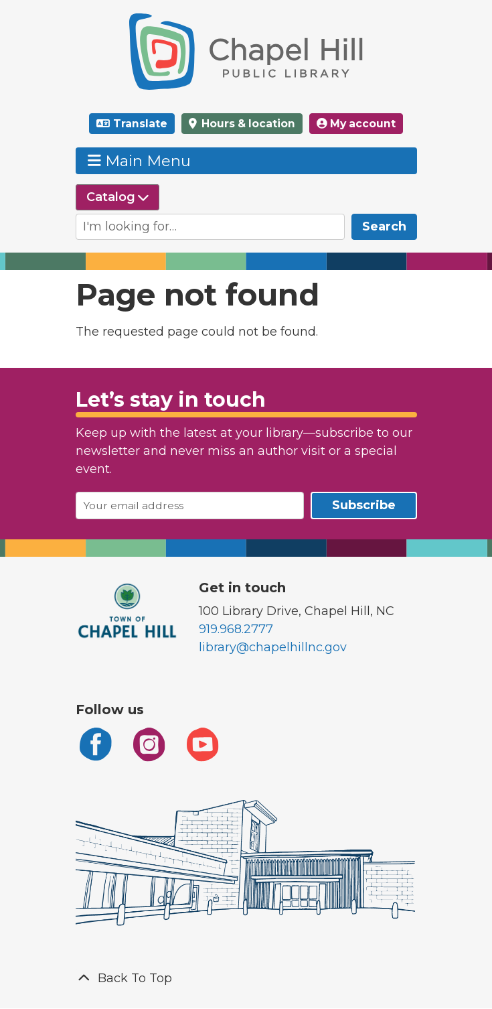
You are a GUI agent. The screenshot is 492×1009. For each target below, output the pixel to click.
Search (384, 226)
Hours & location (247, 123)
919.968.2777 (236, 629)
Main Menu (139, 160)
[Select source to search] (117, 197)
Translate (140, 123)
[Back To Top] (246, 978)
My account (356, 123)
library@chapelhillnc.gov (273, 647)
